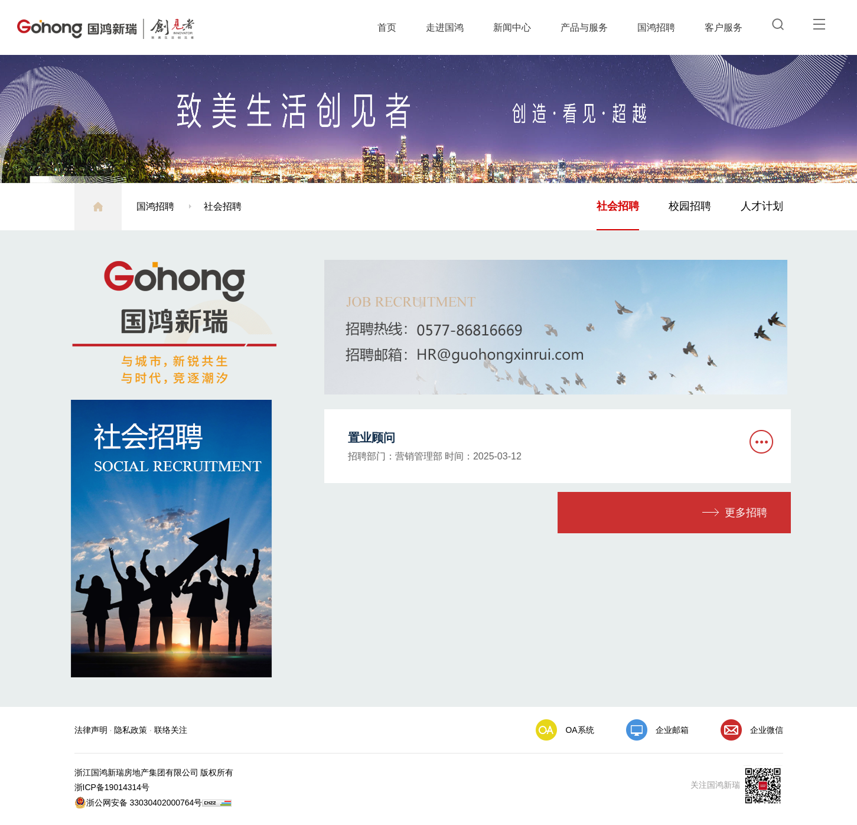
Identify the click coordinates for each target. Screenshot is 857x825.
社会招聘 (223, 206)
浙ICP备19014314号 (112, 787)
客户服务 (723, 27)
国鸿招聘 (656, 27)
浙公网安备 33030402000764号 (138, 802)
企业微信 (766, 730)
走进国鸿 (445, 27)
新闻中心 (512, 27)
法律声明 (90, 730)
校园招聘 (690, 206)
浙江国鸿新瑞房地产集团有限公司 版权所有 (154, 772)
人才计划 (762, 206)
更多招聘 (756, 513)
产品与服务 (584, 27)
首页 (386, 27)
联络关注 (170, 730)
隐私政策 (130, 730)
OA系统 (579, 730)
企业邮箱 (672, 730)
